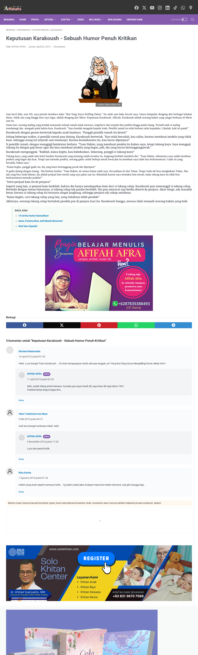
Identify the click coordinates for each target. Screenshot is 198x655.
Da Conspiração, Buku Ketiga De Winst (169, 100)
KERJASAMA (117, 13)
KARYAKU (175, 262)
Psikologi (177, 237)
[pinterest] (68, 362)
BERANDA (48, 643)
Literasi (150, 268)
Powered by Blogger (110, 649)
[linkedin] (166, 4)
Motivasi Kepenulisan (158, 293)
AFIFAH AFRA (34, 414)
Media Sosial (153, 312)
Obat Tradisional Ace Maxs (33, 454)
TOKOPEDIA (96, 643)
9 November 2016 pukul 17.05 (42, 482)
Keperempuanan (171, 274)
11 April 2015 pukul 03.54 (40, 420)
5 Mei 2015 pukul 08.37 (31, 460)
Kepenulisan (154, 243)
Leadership (152, 318)
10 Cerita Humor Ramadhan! (33, 253)
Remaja (182, 293)
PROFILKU (62, 643)
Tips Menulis (173, 280)
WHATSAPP (112, 643)
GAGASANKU (154, 237)
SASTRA (67, 13)
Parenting (174, 255)
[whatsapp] (182, 4)
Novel (183, 324)
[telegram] (118, 362)
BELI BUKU (97, 13)
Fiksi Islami (175, 312)
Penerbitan (152, 324)
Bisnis (150, 274)
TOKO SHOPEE (79, 643)
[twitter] (144, 4)
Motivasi (176, 243)
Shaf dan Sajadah (27, 263)
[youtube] (151, 4)
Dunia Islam (153, 299)
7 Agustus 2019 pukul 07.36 (33, 518)
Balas (21, 441)
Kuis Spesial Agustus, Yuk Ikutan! (166, 106)
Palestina (151, 287)
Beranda (11, 13)
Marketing (152, 280)
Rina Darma (25, 513)
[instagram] (159, 4)
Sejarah (168, 268)
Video (83, 13)
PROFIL (38, 13)
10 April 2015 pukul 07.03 (32, 393)
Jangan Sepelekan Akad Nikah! (164, 127)
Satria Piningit (153, 337)
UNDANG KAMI (137, 13)
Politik (169, 324)
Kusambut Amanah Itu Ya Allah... (165, 112)
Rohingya (151, 330)
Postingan (151, 403)
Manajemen (153, 255)
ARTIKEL (51, 13)
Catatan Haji (170, 305)
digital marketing (176, 318)
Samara (151, 249)
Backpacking (153, 262)
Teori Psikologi (176, 299)
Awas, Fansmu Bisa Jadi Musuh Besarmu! (40, 258)
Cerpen (150, 305)
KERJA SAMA (129, 643)
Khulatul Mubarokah (29, 388)
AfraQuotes (170, 330)
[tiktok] (174, 4)
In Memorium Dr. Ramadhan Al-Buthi (167, 143)
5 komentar (59, 51)
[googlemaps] (189, 4)
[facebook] (136, 4)
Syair (184, 268)
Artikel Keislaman (173, 249)
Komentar (151, 406)
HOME (25, 13)
